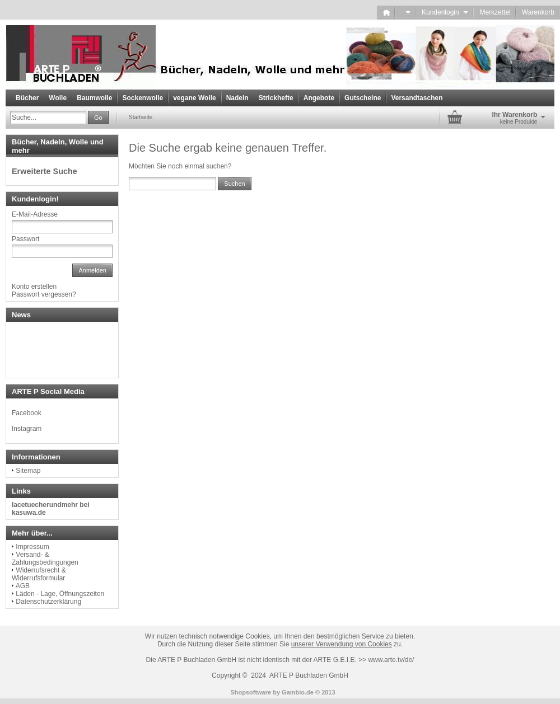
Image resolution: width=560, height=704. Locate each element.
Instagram (26, 429)
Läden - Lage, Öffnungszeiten (60, 594)
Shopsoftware (250, 692)
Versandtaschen (416, 98)
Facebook (26, 413)
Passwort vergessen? (44, 294)
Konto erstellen (34, 286)
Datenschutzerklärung (48, 602)
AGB (23, 586)
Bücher (27, 98)
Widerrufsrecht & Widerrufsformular (39, 574)
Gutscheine (362, 98)
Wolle (58, 98)
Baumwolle (94, 98)
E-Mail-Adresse (35, 214)
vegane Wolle (194, 98)
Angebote (319, 98)
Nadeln (237, 98)
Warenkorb (538, 12)
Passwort (25, 239)
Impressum (32, 547)
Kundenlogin (445, 12)
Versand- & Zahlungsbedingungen (45, 558)
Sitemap (28, 471)
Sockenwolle (142, 98)
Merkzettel (494, 12)
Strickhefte (276, 98)
